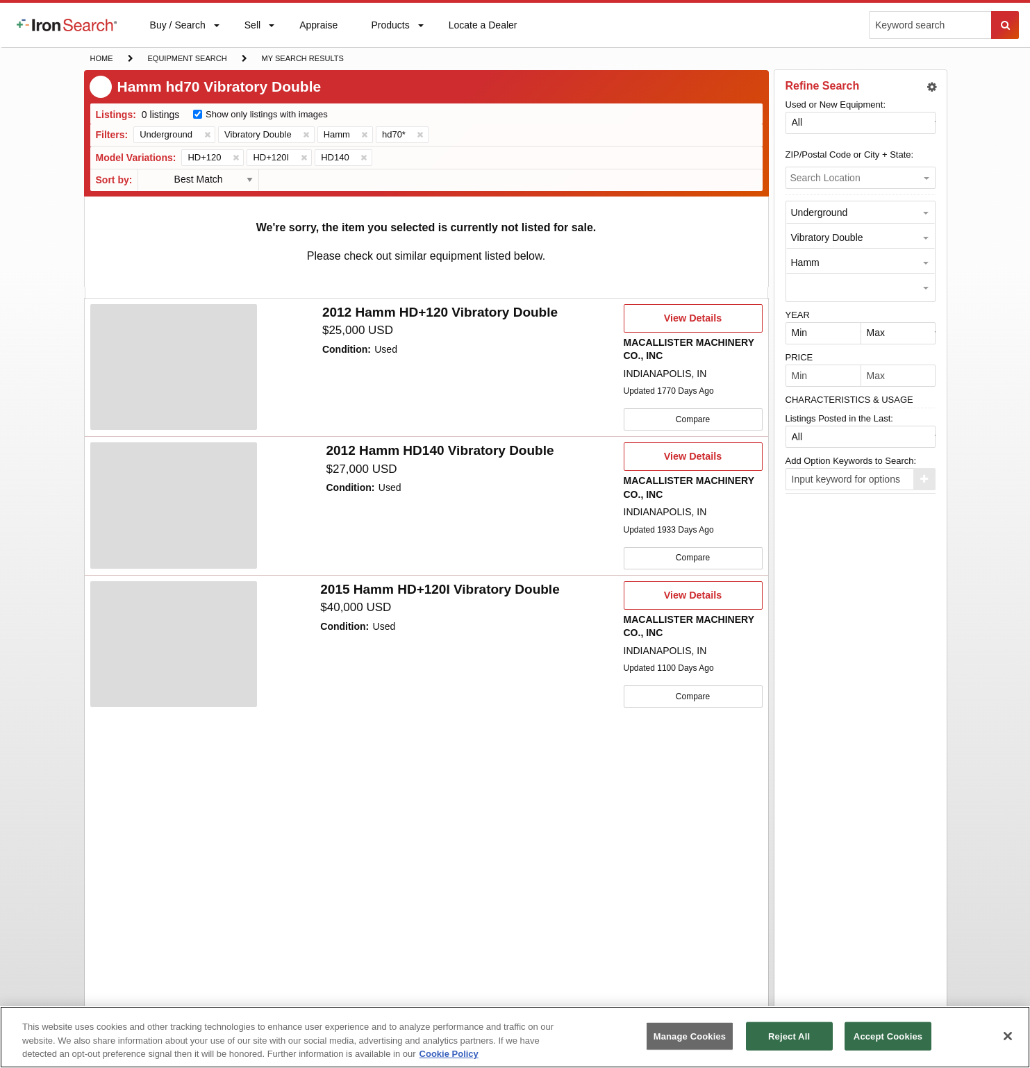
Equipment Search (187, 59)
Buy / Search (177, 33)
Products (389, 28)
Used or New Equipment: (836, 104)
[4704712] (173, 505)
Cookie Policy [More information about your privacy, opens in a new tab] (449, 1054)
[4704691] (173, 643)
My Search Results (302, 59)
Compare (693, 419)
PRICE (799, 357)
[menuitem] (66, 25)
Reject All (789, 1036)
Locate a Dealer (482, 33)
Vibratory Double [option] (827, 237)
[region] (515, 1037)
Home (101, 57)
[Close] (1007, 1036)
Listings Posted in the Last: (839, 418)
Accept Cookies (888, 1036)
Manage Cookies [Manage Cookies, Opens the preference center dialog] (690, 1036)
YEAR (798, 314)
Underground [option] (819, 212)
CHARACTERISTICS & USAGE (849, 399)
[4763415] (173, 367)
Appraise (318, 28)
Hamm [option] (805, 262)
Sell (252, 28)
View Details (692, 322)
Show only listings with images (267, 114)
